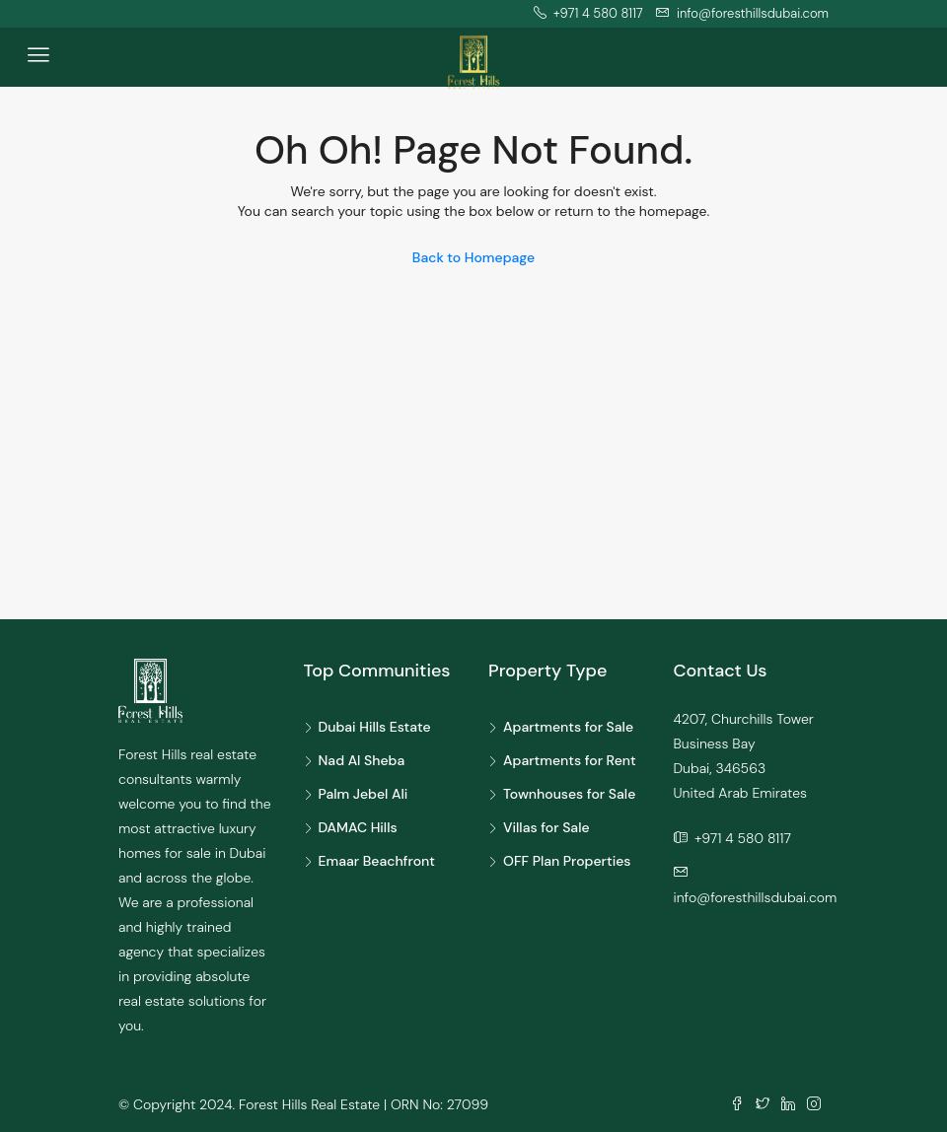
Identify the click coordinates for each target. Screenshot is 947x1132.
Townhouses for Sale (569, 794)
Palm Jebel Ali (363, 794)
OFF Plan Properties (566, 861)
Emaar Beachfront (377, 861)
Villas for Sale (546, 827)
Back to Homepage (473, 257)
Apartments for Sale (568, 727)
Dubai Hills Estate (375, 727)
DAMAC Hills (358, 827)
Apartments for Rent (569, 760)
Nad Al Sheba (362, 760)
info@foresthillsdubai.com (756, 897)
